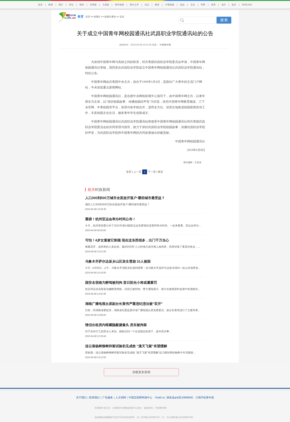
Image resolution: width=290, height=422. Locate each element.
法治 (147, 4)
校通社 (97, 16)
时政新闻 (99, 189)
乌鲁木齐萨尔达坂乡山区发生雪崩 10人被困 (118, 261)
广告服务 (107, 397)
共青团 (93, 4)
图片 (61, 4)
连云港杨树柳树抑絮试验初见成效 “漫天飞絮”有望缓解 (126, 346)
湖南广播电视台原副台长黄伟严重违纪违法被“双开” (124, 304)
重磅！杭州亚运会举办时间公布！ (110, 219)
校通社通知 (110, 16)
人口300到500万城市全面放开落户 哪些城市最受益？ (125, 198)
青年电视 (119, 4)
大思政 (105, 4)
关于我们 (81, 397)
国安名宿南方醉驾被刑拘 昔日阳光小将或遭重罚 (121, 283)
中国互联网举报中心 (140, 397)
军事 (203, 4)
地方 (223, 4)
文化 (192, 4)
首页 (40, 4)
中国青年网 (165, 44)
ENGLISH (247, 4)
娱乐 (234, 4)
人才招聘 (120, 397)
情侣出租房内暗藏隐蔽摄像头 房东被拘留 (116, 325)
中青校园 (169, 4)
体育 (213, 4)
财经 (81, 4)
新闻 (50, 4)
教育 (157, 4)
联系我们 (94, 397)
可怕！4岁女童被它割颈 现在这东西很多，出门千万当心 (127, 240)
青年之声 (134, 4)
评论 (71, 4)
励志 (182, 4)
